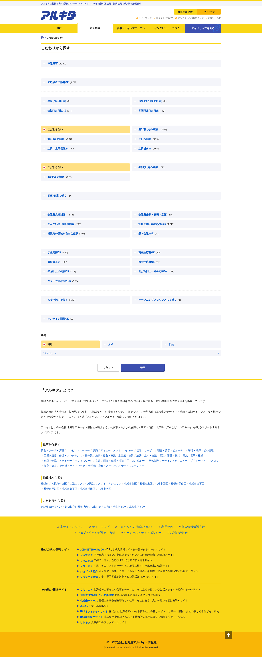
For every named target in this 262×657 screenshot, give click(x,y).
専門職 (63, 465)
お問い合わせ (214, 18)
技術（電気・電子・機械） (190, 455)
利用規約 (167, 527)
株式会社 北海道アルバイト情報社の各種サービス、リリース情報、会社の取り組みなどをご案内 (149, 611)
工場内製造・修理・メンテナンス (63, 455)
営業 (97, 460)
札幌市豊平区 (69, 488)
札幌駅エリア (92, 483)
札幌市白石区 (196, 483)
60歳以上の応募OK (62, 271)
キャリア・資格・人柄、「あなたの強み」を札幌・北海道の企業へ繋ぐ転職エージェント (140, 571)
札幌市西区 (161, 483)
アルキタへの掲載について (191, 18)
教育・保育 (50, 465)
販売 (95, 450)
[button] (228, 635)
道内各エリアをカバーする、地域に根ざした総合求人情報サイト (125, 566)
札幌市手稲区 (178, 483)
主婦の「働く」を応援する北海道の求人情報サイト (116, 560)
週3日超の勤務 (61, 139)
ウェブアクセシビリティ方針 (96, 532)
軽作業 (89, 455)
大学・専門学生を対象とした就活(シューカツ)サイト (119, 576)
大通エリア (76, 483)
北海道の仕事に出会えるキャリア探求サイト (123, 595)
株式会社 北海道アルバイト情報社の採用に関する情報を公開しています (133, 617)
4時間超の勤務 (61, 176)
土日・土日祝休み (62, 148)
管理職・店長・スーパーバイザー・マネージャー (116, 465)
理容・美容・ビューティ (171, 450)
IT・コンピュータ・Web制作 (143, 460)
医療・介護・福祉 (113, 460)
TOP (59, 28)
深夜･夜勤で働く (60, 195)
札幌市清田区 (87, 488)
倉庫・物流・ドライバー (58, 460)
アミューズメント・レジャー (117, 450)
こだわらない (55, 129)
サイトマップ (145, 18)
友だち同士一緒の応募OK (156, 271)
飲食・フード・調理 (52, 450)
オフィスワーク (84, 460)
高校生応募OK (150, 252)
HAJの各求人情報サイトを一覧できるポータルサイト (123, 549)
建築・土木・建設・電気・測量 (154, 455)
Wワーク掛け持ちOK (64, 281)
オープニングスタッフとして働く (161, 299)
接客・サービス (145, 450)
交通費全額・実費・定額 (156, 214)
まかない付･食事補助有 (64, 224)
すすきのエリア (112, 483)
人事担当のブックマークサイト (103, 622)
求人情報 (95, 28)
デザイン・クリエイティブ (177, 460)
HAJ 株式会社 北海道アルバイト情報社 (131, 642)
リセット (108, 367)
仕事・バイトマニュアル (131, 28)
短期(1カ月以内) (60, 110)
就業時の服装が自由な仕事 (66, 233)
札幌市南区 (104, 488)
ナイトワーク (77, 465)
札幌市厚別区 (51, 488)
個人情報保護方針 (193, 527)
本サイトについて (164, 18)
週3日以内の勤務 (153, 129)
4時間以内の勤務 (152, 167)
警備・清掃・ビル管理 (201, 450)
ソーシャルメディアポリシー (143, 532)
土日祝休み (149, 148)
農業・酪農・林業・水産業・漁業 (114, 455)
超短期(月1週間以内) (153, 101)
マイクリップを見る (203, 28)
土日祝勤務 (149, 139)
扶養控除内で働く (62, 299)
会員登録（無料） (186, 12)
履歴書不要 (57, 261)
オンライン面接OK (61, 318)
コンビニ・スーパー (78, 450)
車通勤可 (57, 63)
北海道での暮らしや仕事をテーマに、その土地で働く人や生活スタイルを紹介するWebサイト (140, 589)
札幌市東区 (146, 483)
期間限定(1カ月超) (153, 110)
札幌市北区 (130, 483)
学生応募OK (58, 252)
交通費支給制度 (61, 214)
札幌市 (45, 483)
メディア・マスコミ (207, 460)
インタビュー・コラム (167, 28)
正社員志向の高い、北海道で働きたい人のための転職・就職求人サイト (127, 555)
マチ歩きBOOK (94, 606)
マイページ (209, 12)
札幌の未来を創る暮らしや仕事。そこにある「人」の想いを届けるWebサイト (134, 600)
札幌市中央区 (59, 483)
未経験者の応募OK (62, 82)
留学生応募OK (149, 261)
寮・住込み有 (149, 233)
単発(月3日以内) (59, 101)
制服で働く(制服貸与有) (156, 224)
